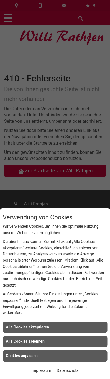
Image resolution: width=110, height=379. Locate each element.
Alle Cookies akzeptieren (27, 327)
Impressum (41, 370)
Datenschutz (67, 370)
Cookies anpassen (22, 355)
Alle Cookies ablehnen (25, 341)
